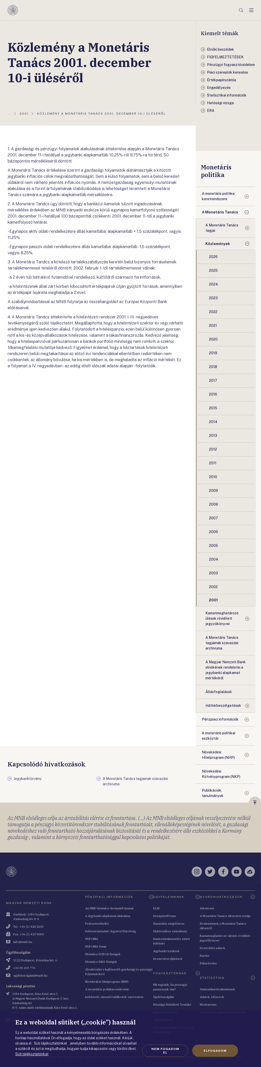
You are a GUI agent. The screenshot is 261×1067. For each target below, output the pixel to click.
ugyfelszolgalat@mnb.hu (30, 975)
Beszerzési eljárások (167, 959)
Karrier (205, 955)
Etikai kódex (208, 963)
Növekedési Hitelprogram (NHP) (218, 755)
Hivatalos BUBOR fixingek (103, 954)
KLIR (156, 908)
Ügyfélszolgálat (163, 997)
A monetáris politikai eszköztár (218, 735)
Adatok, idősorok (212, 997)
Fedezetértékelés (97, 923)
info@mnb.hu (22, 942)
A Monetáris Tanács (220, 212)
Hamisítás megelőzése (169, 923)
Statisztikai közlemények (217, 989)
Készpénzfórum (164, 916)
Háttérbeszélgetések (223, 706)
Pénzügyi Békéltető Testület (172, 1004)
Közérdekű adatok (212, 948)
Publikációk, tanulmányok (213, 793)
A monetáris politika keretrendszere (218, 196)
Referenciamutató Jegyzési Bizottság (110, 931)
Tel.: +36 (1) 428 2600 (28, 926)
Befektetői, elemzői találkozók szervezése (114, 997)
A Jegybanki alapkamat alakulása (107, 916)
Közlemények (217, 244)
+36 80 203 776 (24, 968)
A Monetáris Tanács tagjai (221, 228)
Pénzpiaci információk (220, 719)
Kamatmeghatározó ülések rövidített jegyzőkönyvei (222, 618)
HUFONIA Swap (96, 946)
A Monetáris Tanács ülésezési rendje (225, 916)
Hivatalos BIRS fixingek (101, 962)
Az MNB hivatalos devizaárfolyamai (109, 908)
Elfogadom (215, 1050)
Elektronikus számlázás (170, 931)
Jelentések (207, 908)
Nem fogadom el (165, 1050)
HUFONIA (91, 939)
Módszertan (208, 1004)
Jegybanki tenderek (166, 951)
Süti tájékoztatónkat (31, 1054)
